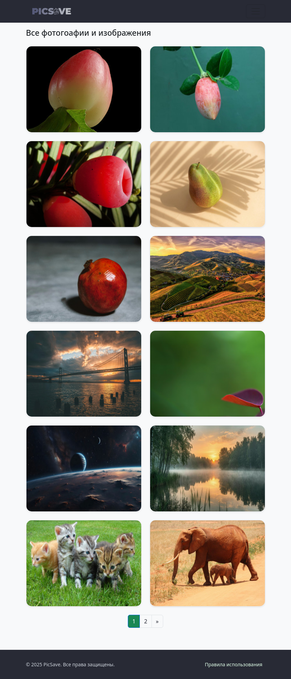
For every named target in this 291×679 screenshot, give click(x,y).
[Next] (157, 621)
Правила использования (233, 664)
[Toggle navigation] (255, 11)
